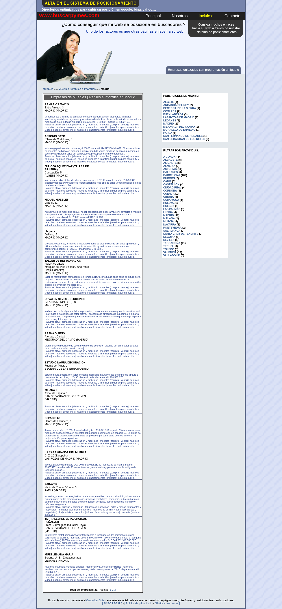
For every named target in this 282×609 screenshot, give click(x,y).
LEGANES (169, 120)
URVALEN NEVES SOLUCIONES (65, 299)
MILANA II (51, 390)
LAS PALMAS (171, 209)
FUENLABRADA (173, 114)
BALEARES (170, 172)
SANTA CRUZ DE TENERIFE (180, 233)
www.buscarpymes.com (69, 15)
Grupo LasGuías (96, 600)
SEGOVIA (169, 236)
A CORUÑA (170, 156)
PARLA (167, 132)
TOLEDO (168, 249)
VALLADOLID (171, 255)
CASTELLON (171, 184)
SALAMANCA (171, 230)
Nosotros (180, 16)
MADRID (168, 123)
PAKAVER (51, 484)
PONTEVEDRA (172, 227)
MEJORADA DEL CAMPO (179, 126)
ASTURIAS (170, 169)
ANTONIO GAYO (55, 136)
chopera (50, 231)
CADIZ (167, 181)
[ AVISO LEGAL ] (112, 603)
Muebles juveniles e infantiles (77, 89)
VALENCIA (169, 252)
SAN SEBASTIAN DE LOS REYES (184, 139)
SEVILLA (168, 240)
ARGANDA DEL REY (176, 105)
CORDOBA (170, 190)
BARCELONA (171, 175)
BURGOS (169, 178)
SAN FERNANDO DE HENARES (183, 136)
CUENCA (168, 193)
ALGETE (168, 102)
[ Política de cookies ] (167, 603)
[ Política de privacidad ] (138, 603)
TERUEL (168, 246)
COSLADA (169, 111)
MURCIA (168, 221)
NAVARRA (169, 224)
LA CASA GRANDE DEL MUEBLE (65, 452)
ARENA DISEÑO (55, 333)
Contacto (232, 16)
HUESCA (168, 206)
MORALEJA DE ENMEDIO (179, 129)
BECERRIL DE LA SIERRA (179, 108)
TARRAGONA (171, 243)
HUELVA (168, 203)
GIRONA (168, 196)
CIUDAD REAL (172, 187)
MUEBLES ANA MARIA (59, 554)
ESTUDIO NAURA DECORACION (65, 362)
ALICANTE (170, 162)
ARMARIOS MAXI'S (57, 104)
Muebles (48, 89)
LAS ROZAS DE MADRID (178, 117)
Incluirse (206, 16)
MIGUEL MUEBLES (57, 199)
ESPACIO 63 (52, 418)
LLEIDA (168, 212)
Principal (153, 16)
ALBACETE (170, 159)
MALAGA (169, 218)
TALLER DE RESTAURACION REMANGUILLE (63, 262)
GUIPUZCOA (171, 199)
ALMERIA (169, 166)
